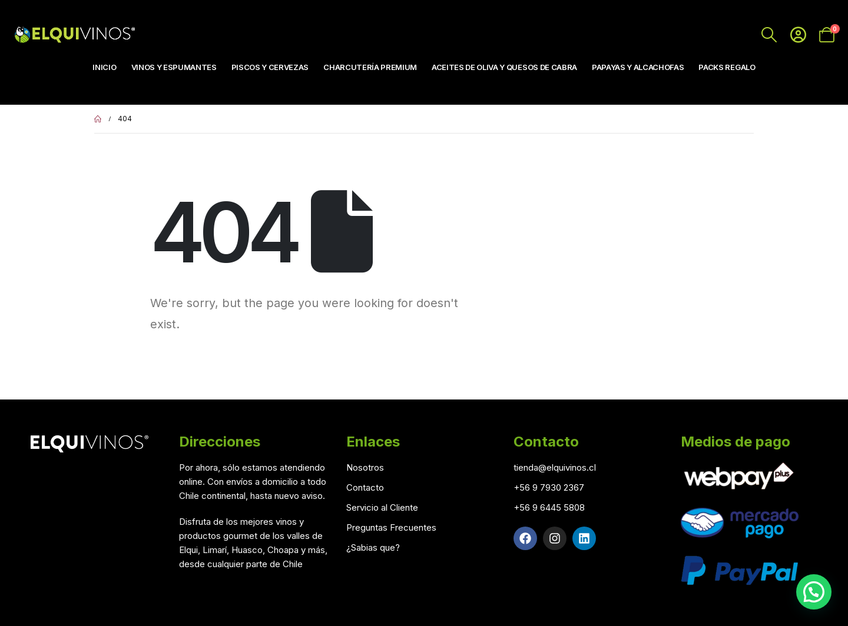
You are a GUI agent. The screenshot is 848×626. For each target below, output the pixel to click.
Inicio (104, 67)
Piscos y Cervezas (270, 67)
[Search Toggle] (769, 34)
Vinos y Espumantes (174, 67)
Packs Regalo (726, 67)
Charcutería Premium (370, 67)
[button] (814, 592)
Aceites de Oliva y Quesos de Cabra (504, 67)
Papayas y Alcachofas (638, 67)
